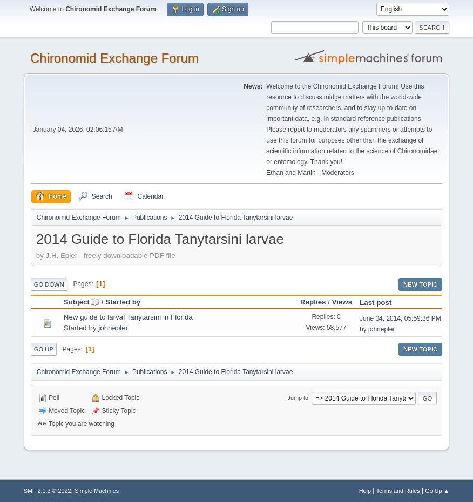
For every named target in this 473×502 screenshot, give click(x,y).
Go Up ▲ (437, 490)
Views (342, 302)
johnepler (113, 328)
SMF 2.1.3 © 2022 (47, 490)
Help (365, 490)
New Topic (420, 284)
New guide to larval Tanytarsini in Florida (128, 317)
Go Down (49, 284)
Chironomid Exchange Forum (114, 58)
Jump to (298, 398)
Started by (122, 302)
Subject (81, 302)
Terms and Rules (398, 490)
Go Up (43, 349)
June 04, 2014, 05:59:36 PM (400, 318)
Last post (375, 303)
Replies (313, 302)
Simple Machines (97, 490)
